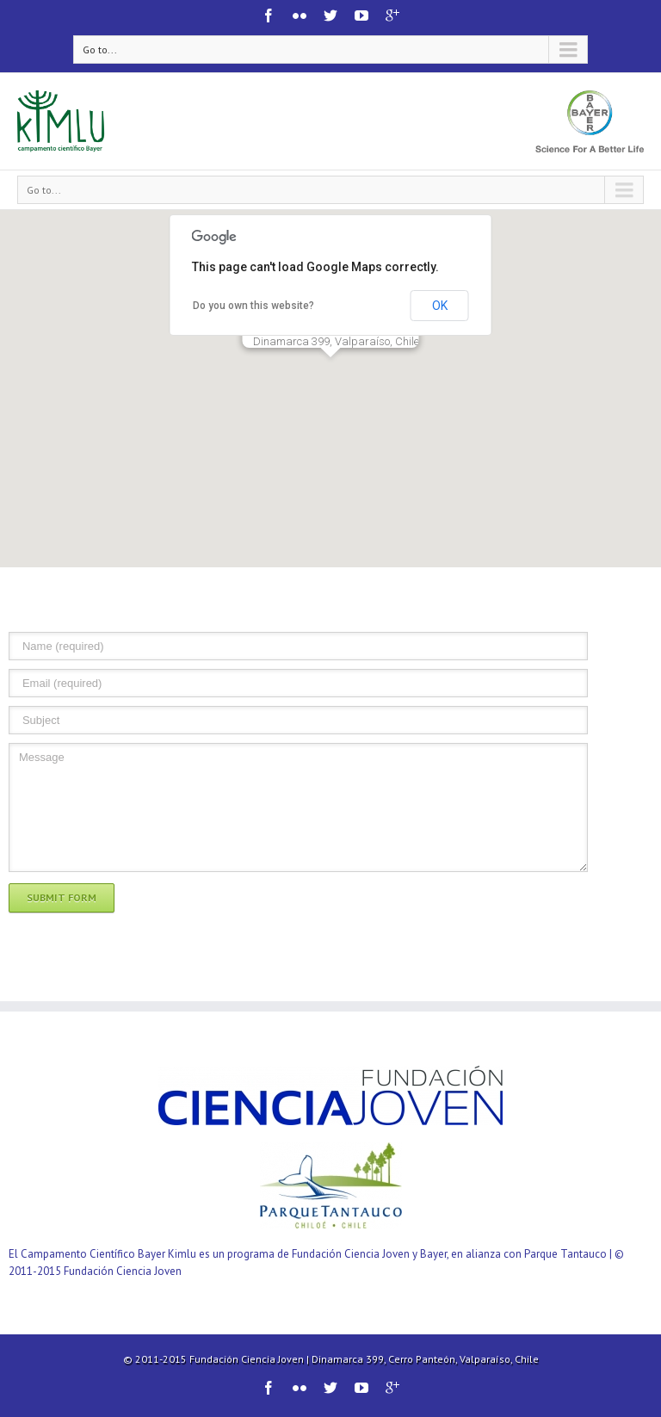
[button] (330, 373)
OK (440, 305)
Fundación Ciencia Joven (246, 1358)
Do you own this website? (253, 306)
